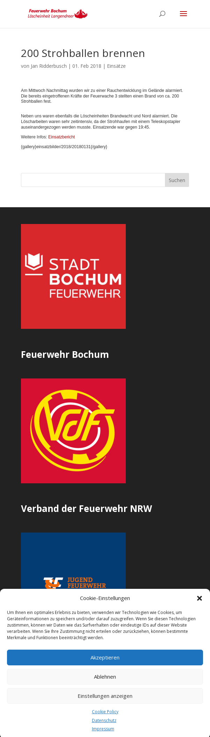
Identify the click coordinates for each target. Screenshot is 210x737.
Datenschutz (104, 726)
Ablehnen (105, 682)
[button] (199, 604)
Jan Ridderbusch (49, 66)
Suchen (177, 180)
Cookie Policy (105, 718)
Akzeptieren (105, 663)
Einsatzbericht (61, 137)
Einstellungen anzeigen (105, 701)
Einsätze (116, 66)
